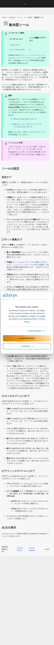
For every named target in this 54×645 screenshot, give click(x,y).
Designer (12, 17)
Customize (27, 346)
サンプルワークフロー (21, 149)
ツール (19, 17)
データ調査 (28, 17)
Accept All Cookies (27, 338)
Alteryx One (17, 119)
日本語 (47, 549)
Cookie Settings (34, 331)
